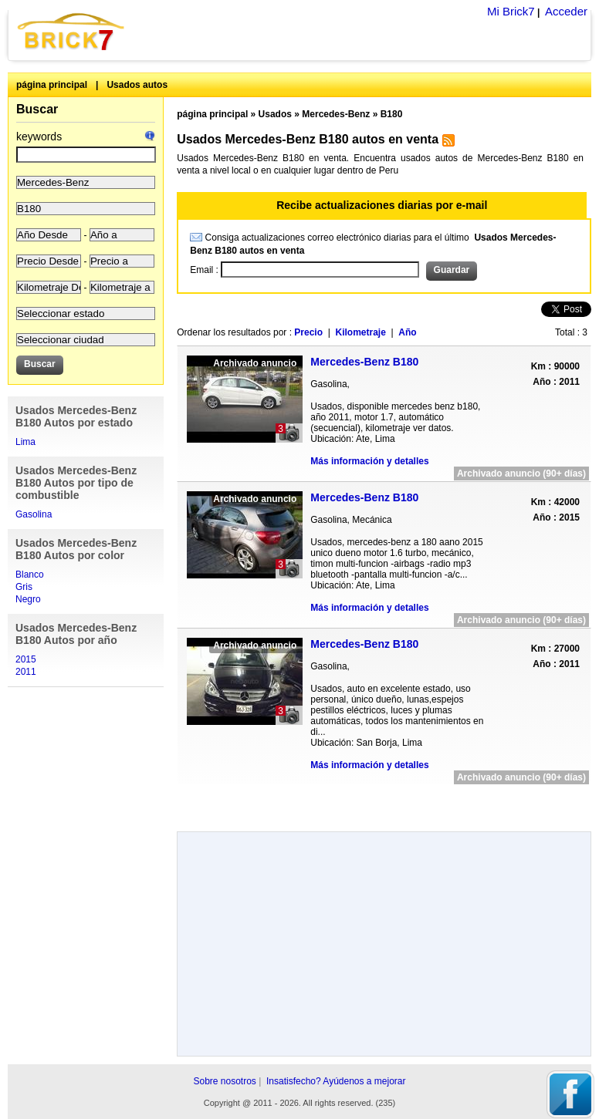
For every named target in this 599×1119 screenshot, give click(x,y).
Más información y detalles (369, 461)
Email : (205, 270)
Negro (28, 599)
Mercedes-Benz (336, 114)
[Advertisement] (384, 802)
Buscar (37, 109)
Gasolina (33, 514)
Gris (23, 586)
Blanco (29, 574)
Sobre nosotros (224, 1081)
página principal (51, 84)
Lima (25, 441)
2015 (25, 659)
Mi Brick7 (511, 11)
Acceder (566, 11)
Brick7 (71, 31)
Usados (275, 114)
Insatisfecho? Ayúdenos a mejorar (336, 1081)
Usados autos (137, 84)
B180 (392, 114)
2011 (25, 671)
